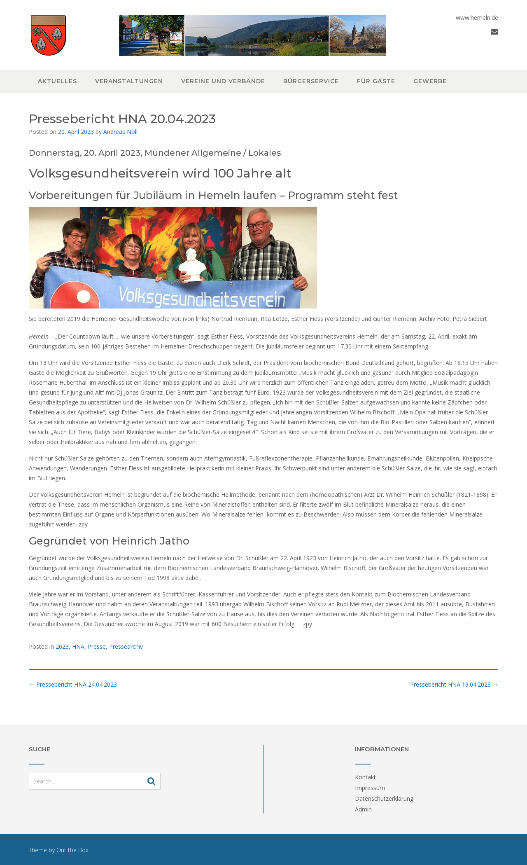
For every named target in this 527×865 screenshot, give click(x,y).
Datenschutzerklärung (384, 798)
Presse (97, 646)
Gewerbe (430, 81)
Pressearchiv (126, 646)
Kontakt (365, 777)
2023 (62, 646)
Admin (363, 809)
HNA (78, 646)
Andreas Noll (120, 132)
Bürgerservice (311, 81)
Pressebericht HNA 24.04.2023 (73, 684)
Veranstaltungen (129, 81)
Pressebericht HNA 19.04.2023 (454, 684)
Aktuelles (57, 81)
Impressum (370, 788)
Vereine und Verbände (223, 81)
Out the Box (72, 850)
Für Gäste (376, 81)
